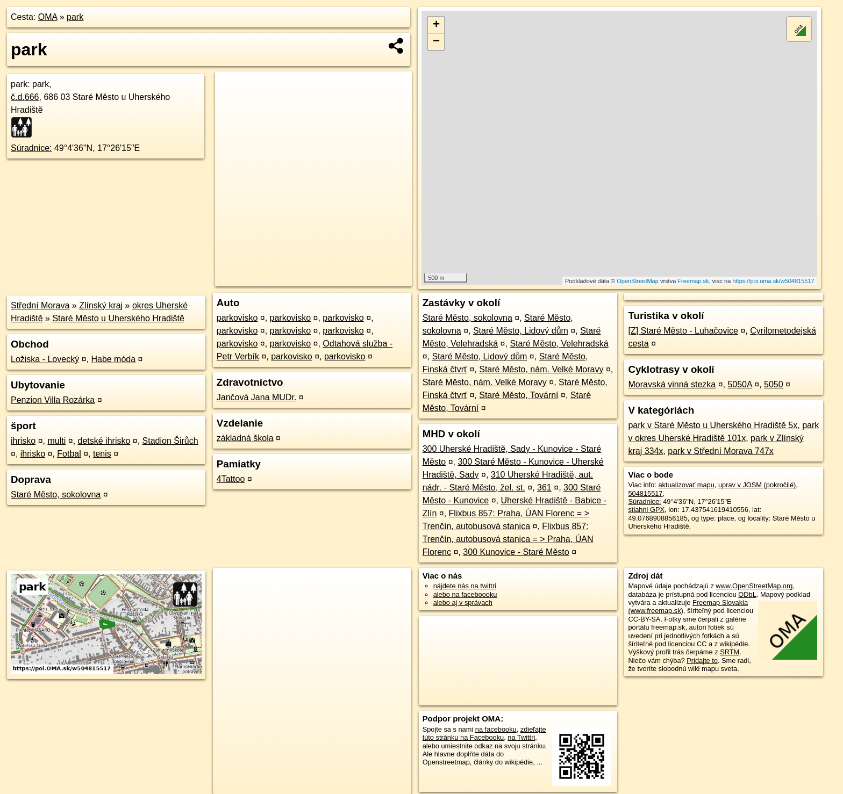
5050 (773, 384)
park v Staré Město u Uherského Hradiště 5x (712, 425)
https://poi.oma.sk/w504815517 (773, 281)
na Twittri (521, 737)
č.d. (25, 97)
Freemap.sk (693, 281)
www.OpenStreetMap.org (754, 586)
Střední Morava (40, 305)
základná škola (245, 438)
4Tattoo (231, 478)
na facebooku (496, 729)
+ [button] (436, 25)
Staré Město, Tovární (518, 395)
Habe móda (113, 359)
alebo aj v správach (462, 602)
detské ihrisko (104, 440)
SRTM (729, 652)
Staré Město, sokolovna (56, 494)
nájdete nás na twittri (464, 586)
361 (544, 487)
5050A (739, 384)
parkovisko (237, 317)
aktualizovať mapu (686, 485)
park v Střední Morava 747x (721, 451)
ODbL (747, 594)
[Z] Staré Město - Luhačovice (683, 330)
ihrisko (23, 440)
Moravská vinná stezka (672, 384)
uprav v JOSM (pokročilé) (757, 485)
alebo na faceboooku (465, 594)
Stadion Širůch (170, 440)
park (75, 16)
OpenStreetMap (638, 281)
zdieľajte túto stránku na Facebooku (484, 733)
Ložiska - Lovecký (45, 359)
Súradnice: (31, 148)
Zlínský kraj (101, 305)
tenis (102, 453)
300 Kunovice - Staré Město (516, 552)
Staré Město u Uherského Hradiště (118, 318)
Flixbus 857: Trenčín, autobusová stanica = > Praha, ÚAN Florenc (508, 539)
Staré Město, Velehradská (559, 343)
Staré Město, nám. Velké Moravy (541, 369)
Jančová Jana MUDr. (257, 397)
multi (56, 440)
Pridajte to (702, 660)
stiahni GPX (646, 510)
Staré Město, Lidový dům (520, 330)
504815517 (645, 493)
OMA (48, 16)
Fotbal (69, 453)
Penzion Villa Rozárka (53, 400)
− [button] (436, 42)
